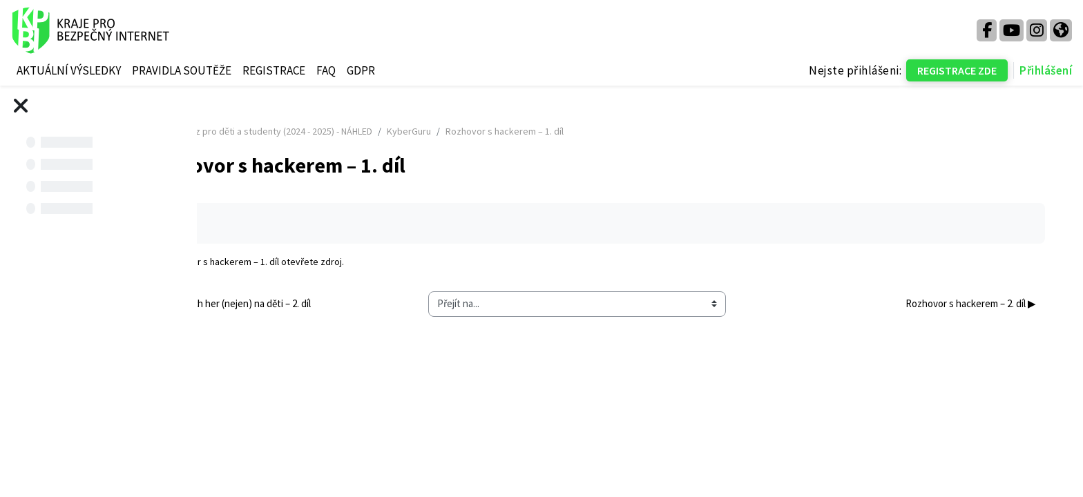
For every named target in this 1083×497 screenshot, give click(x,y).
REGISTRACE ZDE (957, 70)
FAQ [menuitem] (326, 70)
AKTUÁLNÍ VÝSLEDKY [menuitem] (69, 70)
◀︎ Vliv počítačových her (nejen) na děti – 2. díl (329, 303)
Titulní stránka (252, 131)
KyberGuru (523, 131)
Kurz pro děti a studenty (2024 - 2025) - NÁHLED (391, 131)
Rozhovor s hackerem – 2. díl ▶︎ (959, 303)
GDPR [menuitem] (361, 70)
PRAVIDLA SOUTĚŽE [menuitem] (181, 70)
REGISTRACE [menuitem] (273, 70)
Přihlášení (1045, 70)
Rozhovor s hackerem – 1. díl (334, 261)
